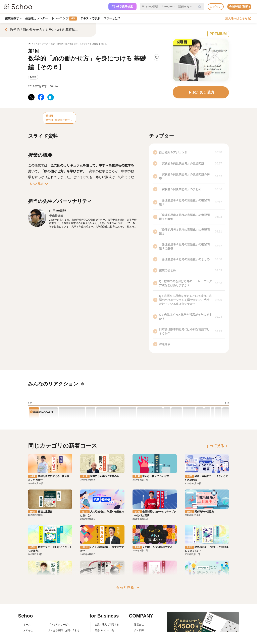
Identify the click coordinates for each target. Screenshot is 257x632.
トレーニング (64, 19)
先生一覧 (28, 628)
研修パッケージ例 (104, 611)
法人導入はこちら (238, 18)
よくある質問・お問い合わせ (64, 611)
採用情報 (139, 617)
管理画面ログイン (104, 623)
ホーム (27, 605)
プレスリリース (142, 623)
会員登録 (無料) (239, 6)
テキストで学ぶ (90, 18)
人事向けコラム (103, 617)
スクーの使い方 (31, 623)
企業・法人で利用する (107, 605)
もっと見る (39, 184)
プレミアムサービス (59, 605)
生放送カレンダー (36, 18)
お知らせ (28, 611)
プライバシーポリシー (60, 628)
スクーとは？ (112, 18)
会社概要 (139, 611)
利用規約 (53, 617)
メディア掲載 (141, 628)
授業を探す (13, 18)
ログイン (216, 6)
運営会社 (139, 605)
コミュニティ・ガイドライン (64, 623)
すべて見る (217, 445)
